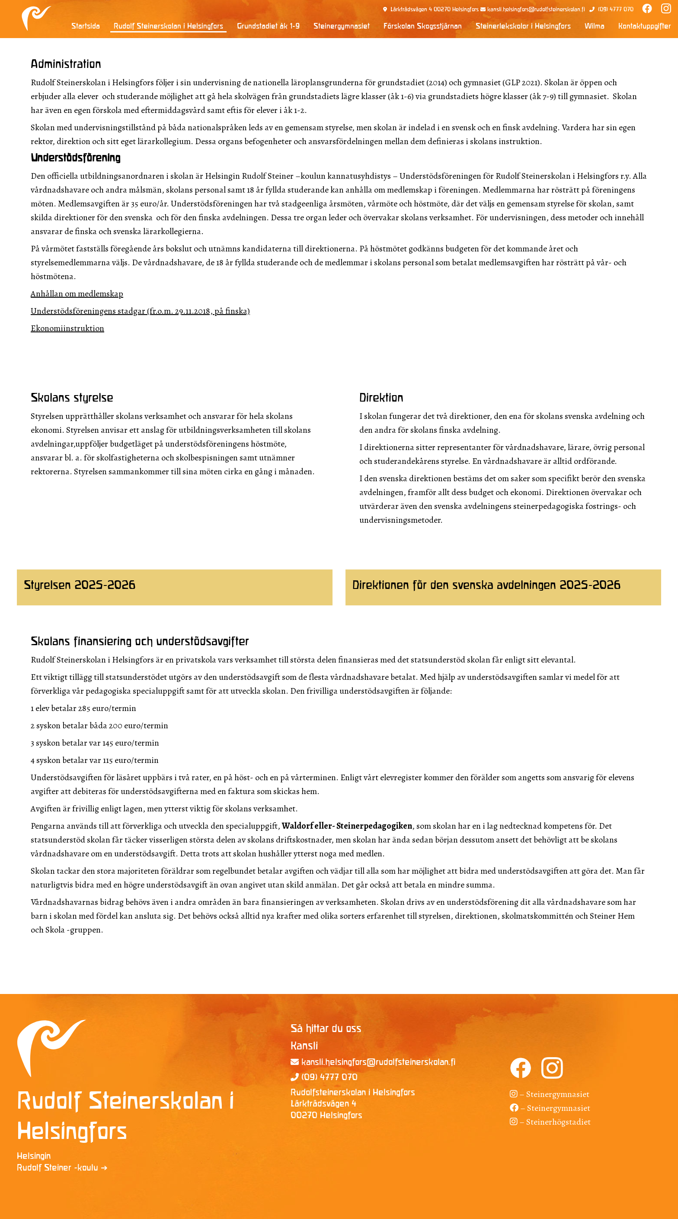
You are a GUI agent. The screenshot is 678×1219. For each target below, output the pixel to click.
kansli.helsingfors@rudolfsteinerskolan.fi (536, 9)
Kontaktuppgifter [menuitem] (644, 26)
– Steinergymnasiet (549, 1094)
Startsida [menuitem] (85, 26)
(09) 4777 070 (615, 9)
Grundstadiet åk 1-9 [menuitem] (268, 26)
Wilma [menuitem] (594, 26)
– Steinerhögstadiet (550, 1122)
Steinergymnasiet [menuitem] (341, 26)
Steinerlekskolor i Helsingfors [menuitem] (523, 26)
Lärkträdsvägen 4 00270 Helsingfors (434, 9)
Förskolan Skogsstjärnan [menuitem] (423, 26)
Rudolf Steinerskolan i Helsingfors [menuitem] (168, 26)
